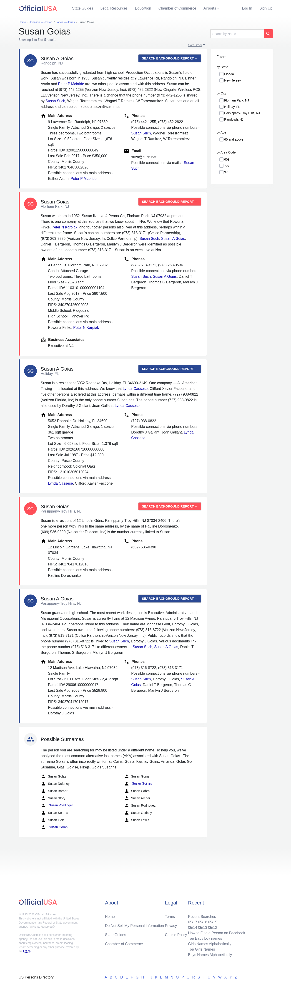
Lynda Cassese (135, 389)
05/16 (202, 922)
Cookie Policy (176, 935)
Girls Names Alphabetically (209, 944)
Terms (170, 917)
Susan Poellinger (57, 805)
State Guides (82, 8)
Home (110, 917)
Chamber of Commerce (177, 8)
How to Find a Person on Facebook (216, 933)
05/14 (192, 927)
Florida (229, 74)
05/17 (192, 922)
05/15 (212, 922)
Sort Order (195, 45)
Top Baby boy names (205, 938)
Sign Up (265, 8)
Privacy (171, 926)
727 (226, 166)
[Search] (237, 33)
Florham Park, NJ (236, 100)
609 (226, 159)
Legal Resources (114, 8)
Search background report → (170, 58)
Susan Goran (54, 827)
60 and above (233, 139)
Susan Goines (138, 783)
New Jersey (232, 80)
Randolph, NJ (233, 119)
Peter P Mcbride (71, 84)
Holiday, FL (232, 107)
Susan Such (55, 101)
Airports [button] (209, 8)
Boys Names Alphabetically (210, 955)
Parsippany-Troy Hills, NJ (242, 113)
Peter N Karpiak (64, 227)
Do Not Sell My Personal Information (134, 926)
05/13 (202, 927)
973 (226, 172)
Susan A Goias (173, 238)
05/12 (212, 927)
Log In (247, 8)
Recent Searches (202, 917)
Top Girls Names (201, 949)
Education (143, 8)
